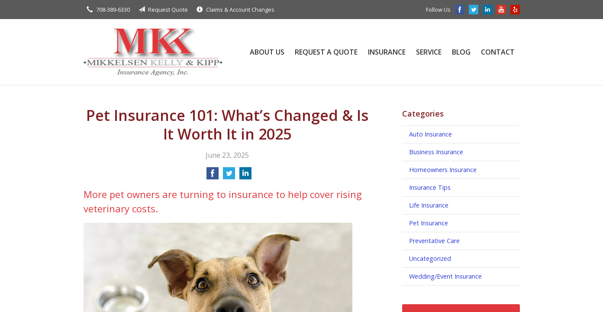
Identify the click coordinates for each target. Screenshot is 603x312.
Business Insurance (436, 152)
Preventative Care (434, 241)
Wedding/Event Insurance (445, 276)
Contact (498, 52)
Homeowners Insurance (443, 170)
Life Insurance (428, 205)
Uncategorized (430, 258)
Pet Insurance (428, 223)
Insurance (387, 52)
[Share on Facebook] (212, 176)
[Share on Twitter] (229, 176)
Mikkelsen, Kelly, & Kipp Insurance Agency (153, 52)
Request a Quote (326, 52)
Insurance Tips (430, 187)
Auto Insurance (430, 134)
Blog (461, 52)
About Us (267, 52)
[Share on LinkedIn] (245, 176)
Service (429, 52)
